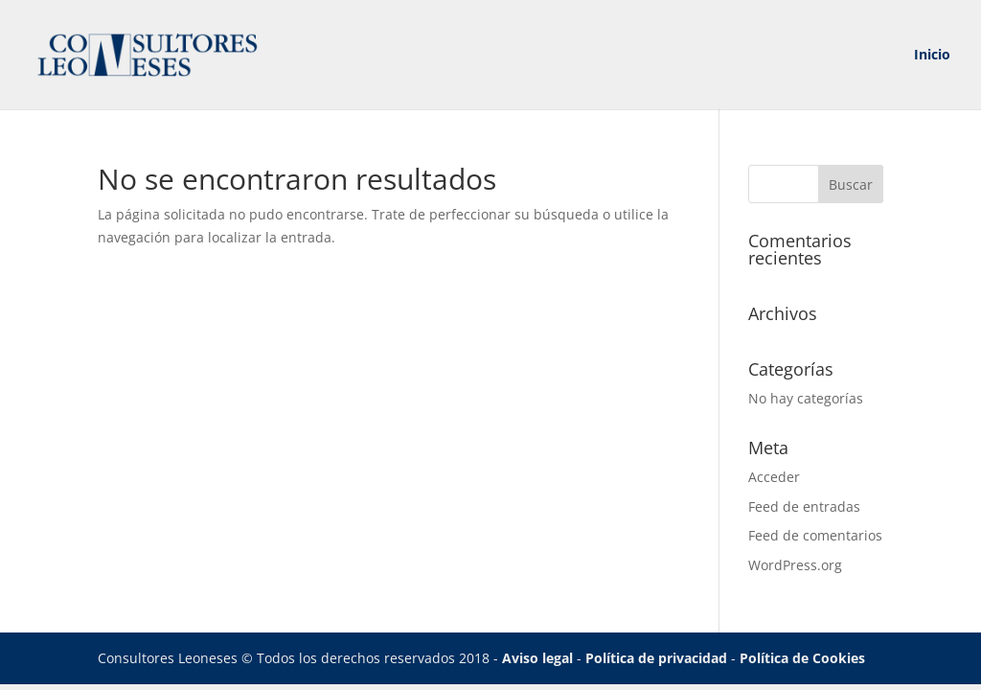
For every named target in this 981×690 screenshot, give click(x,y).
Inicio (932, 55)
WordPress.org (795, 565)
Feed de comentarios (815, 535)
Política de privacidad (656, 658)
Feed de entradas (804, 506)
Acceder (774, 477)
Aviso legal (537, 658)
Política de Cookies (802, 658)
